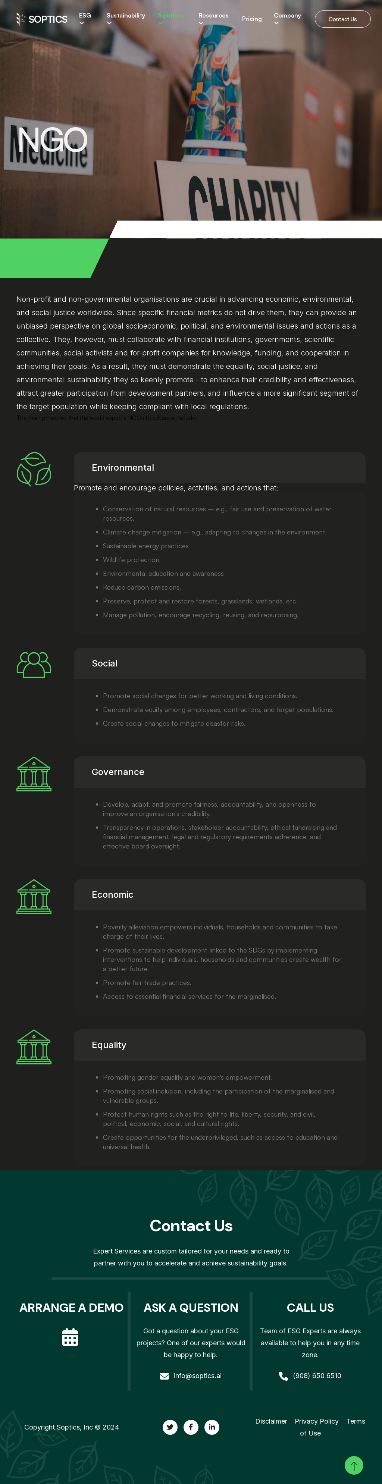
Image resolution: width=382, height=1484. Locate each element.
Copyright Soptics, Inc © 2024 (71, 1427)
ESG (85, 19)
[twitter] (170, 1427)
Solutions (171, 19)
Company (287, 19)
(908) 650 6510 (310, 1376)
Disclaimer (271, 1421)
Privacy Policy (317, 1421)
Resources (213, 19)
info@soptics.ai (191, 1376)
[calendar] (71, 1330)
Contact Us (343, 19)
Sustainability (126, 19)
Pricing (252, 18)
